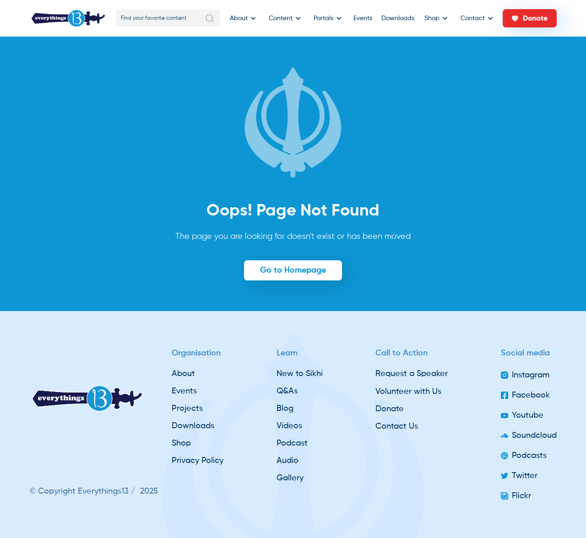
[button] (241, 18)
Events (362, 18)
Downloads (397, 18)
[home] (68, 18)
